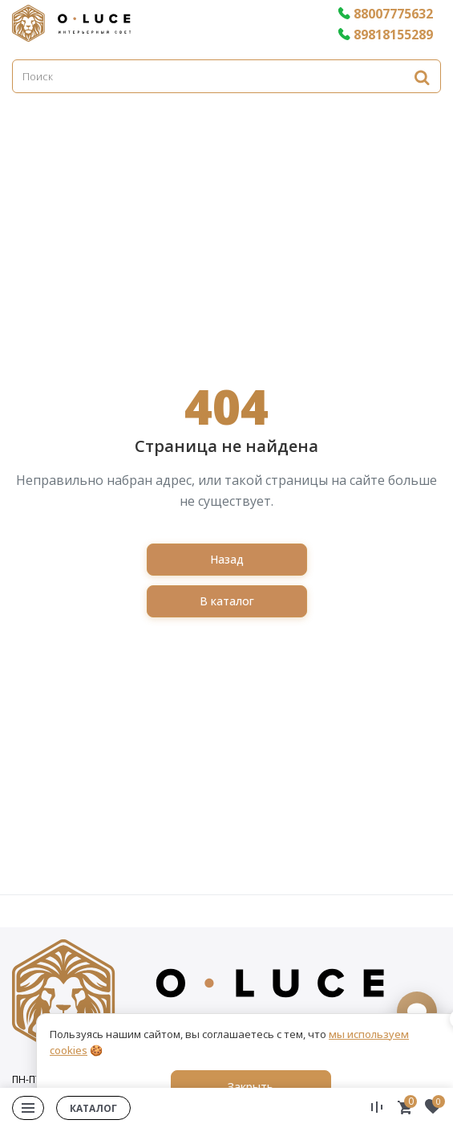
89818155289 (385, 34)
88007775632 (385, 13)
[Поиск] (226, 76)
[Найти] (422, 77)
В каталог (227, 601)
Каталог (93, 1108)
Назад (227, 559)
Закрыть (250, 1086)
